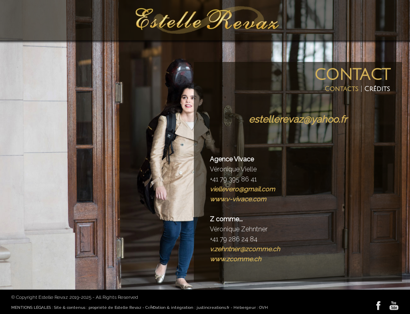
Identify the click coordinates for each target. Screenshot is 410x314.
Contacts (341, 89)
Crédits (377, 89)
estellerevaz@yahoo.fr (298, 119)
